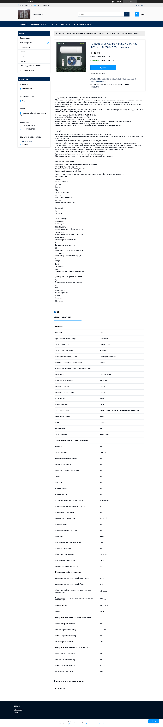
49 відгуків (118, 1)
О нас (54, 24)
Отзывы (23, 61)
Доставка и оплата (82, 24)
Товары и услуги (38, 24)
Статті (16, 713)
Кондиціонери (79, 33)
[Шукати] (126, 14)
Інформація (18, 710)
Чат (154, 721)
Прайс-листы (25, 47)
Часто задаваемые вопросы (30, 66)
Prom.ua (92, 722)
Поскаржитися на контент (77, 724)
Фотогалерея (25, 38)
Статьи (22, 52)
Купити (103, 68)
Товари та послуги (66, 33)
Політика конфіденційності (95, 724)
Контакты (65, 24)
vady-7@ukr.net (27, 141)
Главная (23, 24)
